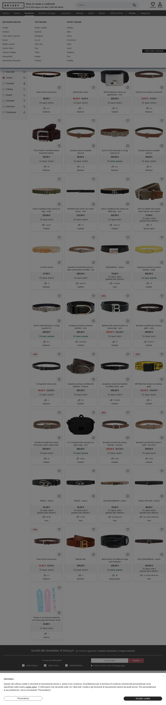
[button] (163, 676)
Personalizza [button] (23, 698)
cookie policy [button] (31, 687)
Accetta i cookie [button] (143, 698)
